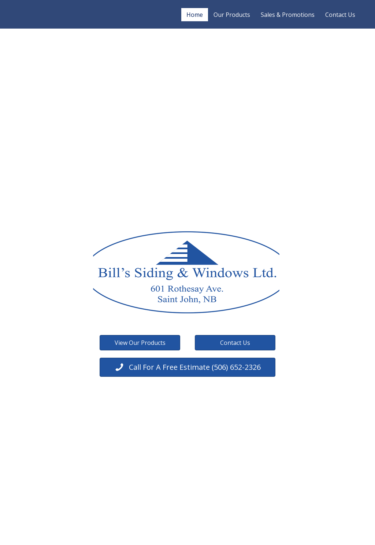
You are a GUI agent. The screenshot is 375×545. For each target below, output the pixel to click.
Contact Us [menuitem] (340, 15)
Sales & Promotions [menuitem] (288, 15)
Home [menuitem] (194, 15)
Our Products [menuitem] (232, 15)
